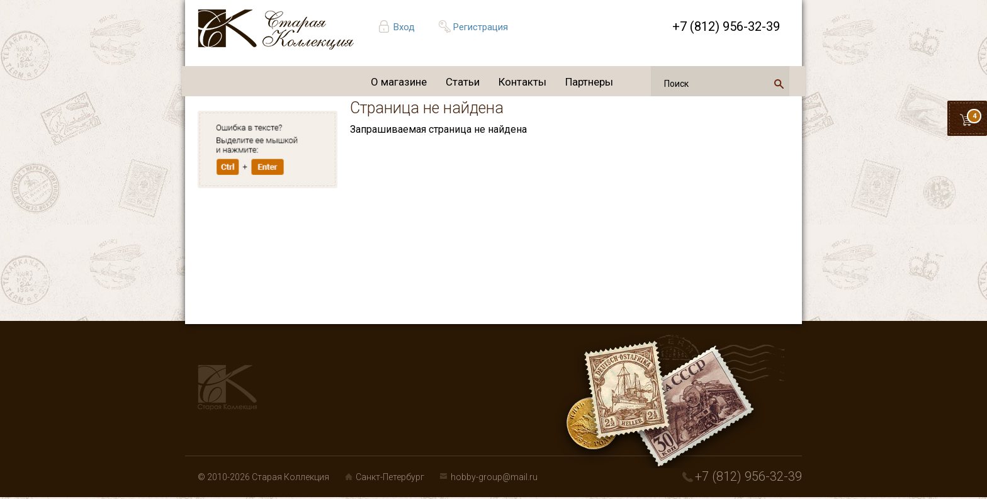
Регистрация (480, 27)
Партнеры (589, 82)
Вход (404, 27)
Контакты (522, 82)
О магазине (399, 82)
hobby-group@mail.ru (494, 477)
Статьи (463, 82)
